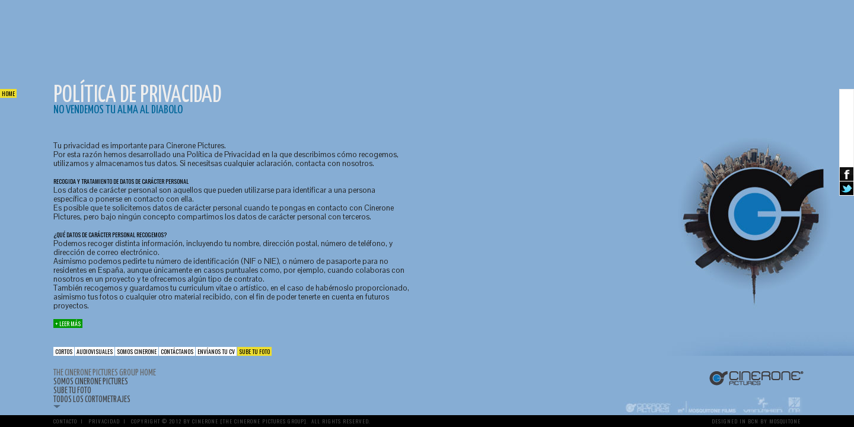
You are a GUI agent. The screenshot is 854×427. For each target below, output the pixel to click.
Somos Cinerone (137, 351)
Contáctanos (177, 351)
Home (8, 93)
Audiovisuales (95, 351)
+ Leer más (68, 323)
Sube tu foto (254, 351)
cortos (63, 351)
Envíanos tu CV (216, 351)
